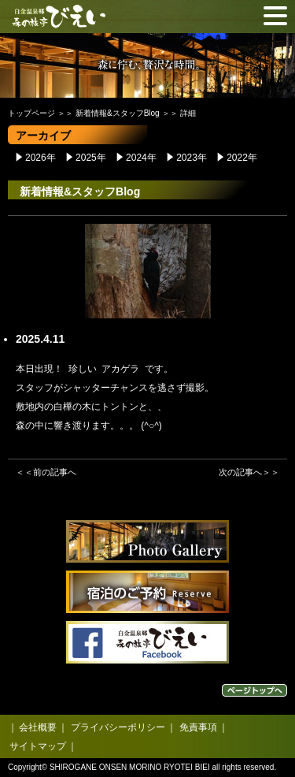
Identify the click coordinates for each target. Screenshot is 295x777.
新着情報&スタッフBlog (118, 113)
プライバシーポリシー (118, 727)
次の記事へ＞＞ (249, 472)
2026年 (40, 157)
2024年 (141, 157)
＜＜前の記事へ (46, 472)
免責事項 (198, 727)
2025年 (91, 157)
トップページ (31, 113)
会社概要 (38, 727)
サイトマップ (37, 746)
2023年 (191, 157)
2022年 (242, 157)
